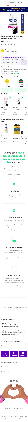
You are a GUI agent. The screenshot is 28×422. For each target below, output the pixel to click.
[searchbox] (12, 2)
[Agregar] (10, 97)
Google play (14, 354)
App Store (5, 354)
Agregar (7, 90)
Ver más (16, 73)
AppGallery (23, 354)
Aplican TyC (22, 10)
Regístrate (17, 8)
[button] (14, 6)
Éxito (6, 50)
